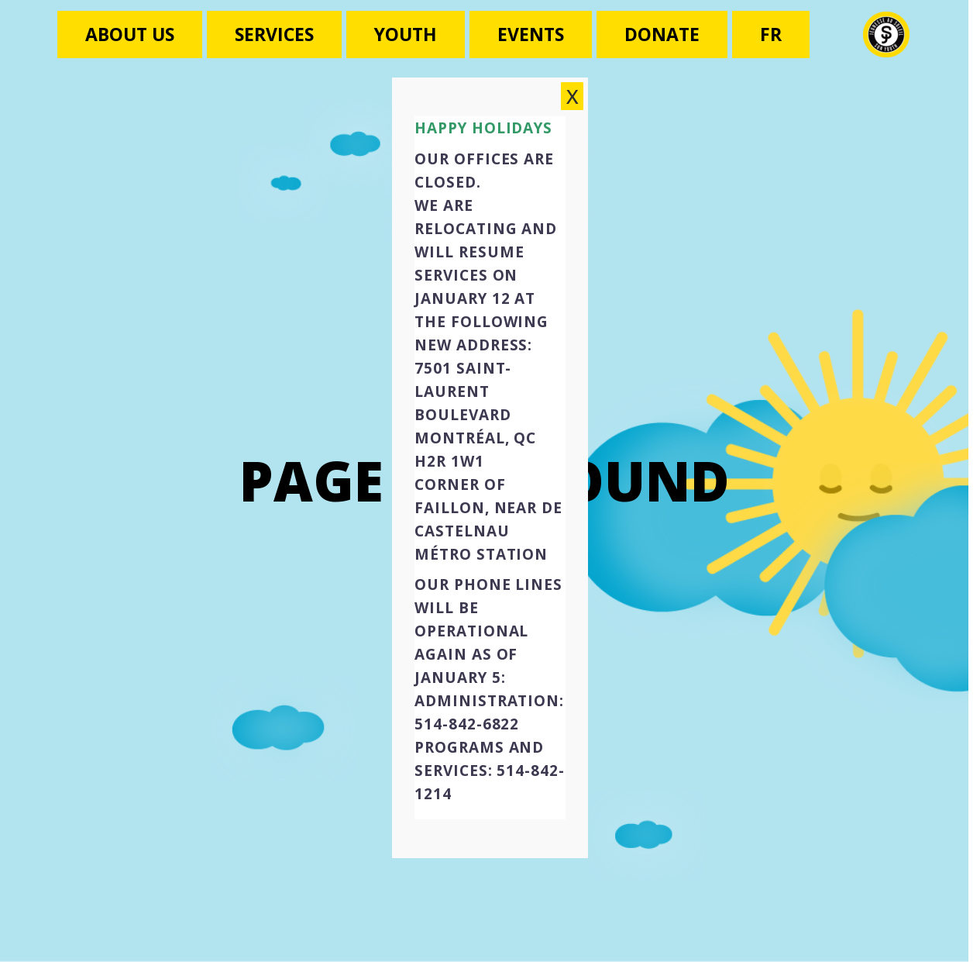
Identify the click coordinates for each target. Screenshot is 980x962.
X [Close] (572, 108)
